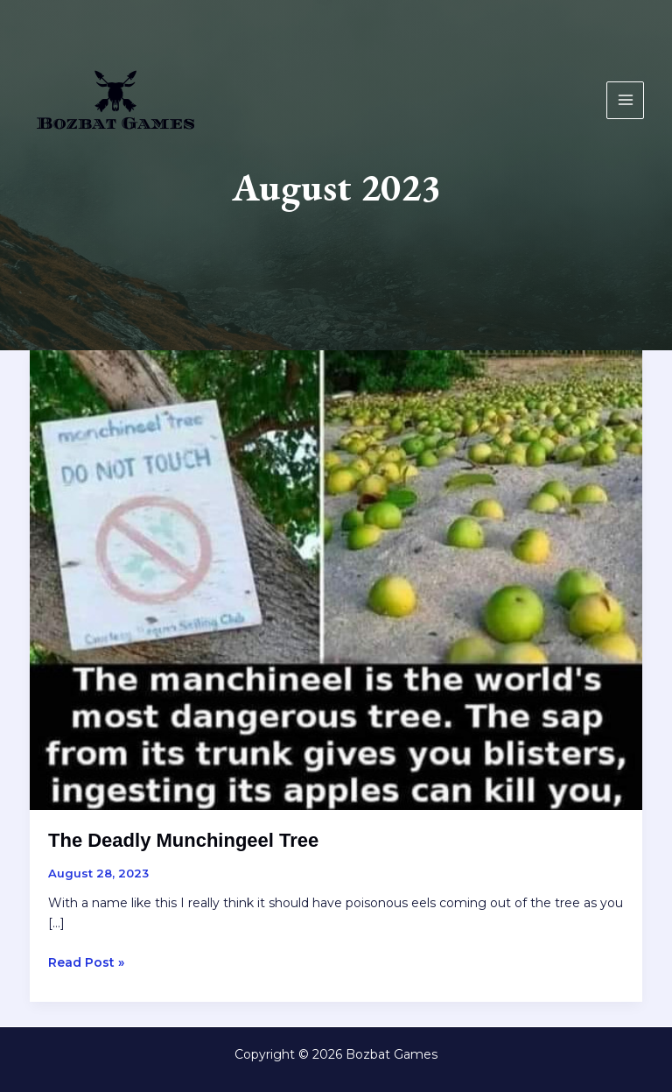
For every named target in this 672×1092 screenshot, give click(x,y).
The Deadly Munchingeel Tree (183, 840)
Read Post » (86, 963)
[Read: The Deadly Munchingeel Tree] (336, 579)
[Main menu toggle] (625, 100)
